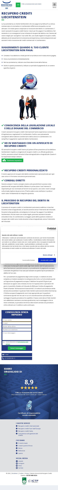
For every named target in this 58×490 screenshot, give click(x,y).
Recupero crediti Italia (25, 431)
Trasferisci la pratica (14, 160)
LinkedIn (20, 461)
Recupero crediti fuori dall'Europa (29, 429)
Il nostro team (23, 443)
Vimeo (20, 465)
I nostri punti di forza (25, 446)
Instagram (21, 463)
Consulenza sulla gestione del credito (28, 434)
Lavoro (20, 453)
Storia (20, 448)
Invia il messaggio (16, 348)
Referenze (21, 451)
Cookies (21, 473)
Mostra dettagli (47, 255)
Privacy (27, 473)
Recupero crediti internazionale (28, 426)
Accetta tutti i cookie (47, 260)
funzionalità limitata (28, 260)
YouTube (20, 468)
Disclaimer (15, 473)
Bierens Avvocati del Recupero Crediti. (41, 473)
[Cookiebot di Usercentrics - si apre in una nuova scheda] (48, 229)
